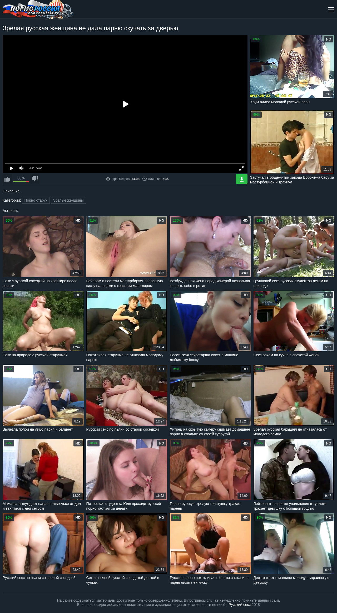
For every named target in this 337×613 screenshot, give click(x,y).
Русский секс (240, 604)
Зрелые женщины (68, 200)
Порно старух (35, 200)
